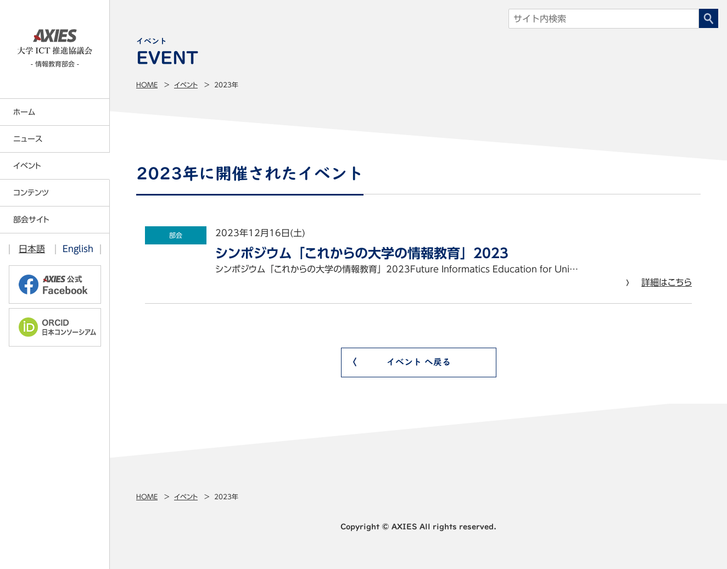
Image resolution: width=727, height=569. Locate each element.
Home (147, 84)
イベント (186, 84)
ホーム (24, 112)
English (78, 248)
